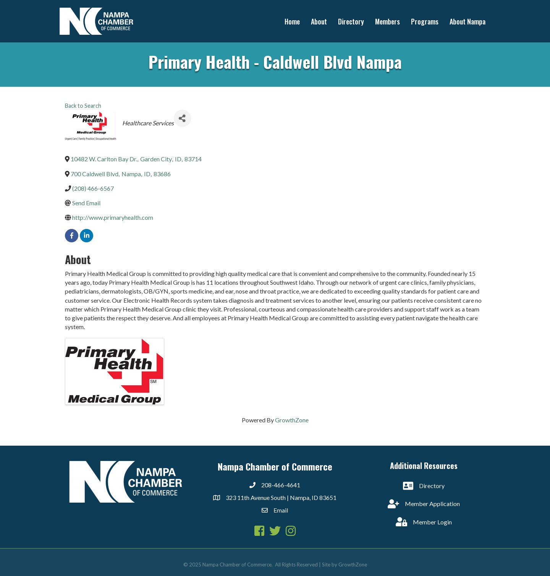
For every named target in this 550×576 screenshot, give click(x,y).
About (319, 21)
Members (387, 21)
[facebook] (71, 235)
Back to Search (83, 105)
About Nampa (467, 21)
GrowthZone (292, 419)
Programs (424, 21)
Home (292, 21)
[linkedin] (86, 235)
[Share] (182, 118)
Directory (351, 21)
